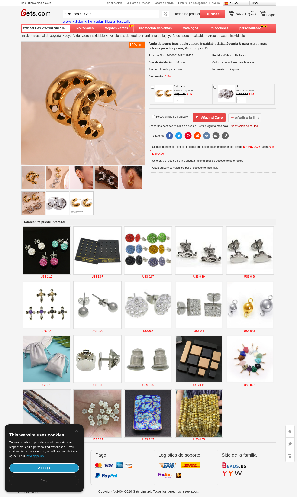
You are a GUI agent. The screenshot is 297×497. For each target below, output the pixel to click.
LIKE (290, 431)
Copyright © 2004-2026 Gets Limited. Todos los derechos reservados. (148, 491)
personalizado (250, 28)
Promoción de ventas (155, 28)
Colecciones (218, 28)
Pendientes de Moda (124, 36)
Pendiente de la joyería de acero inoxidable (173, 36)
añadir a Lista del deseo (209, 117)
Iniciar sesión (114, 3)
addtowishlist (244, 117)
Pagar (270, 15)
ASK (290, 444)
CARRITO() (245, 14)
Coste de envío (164, 3)
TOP (290, 456)
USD (255, 3)
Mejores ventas (116, 28)
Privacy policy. (35, 456)
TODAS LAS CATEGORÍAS (43, 28)
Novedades (85, 28)
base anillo (123, 21)
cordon (98, 21)
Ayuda (216, 3)
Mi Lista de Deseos (138, 3)
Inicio (26, 36)
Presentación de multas (243, 126)
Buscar (212, 14)
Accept (44, 468)
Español (234, 3)
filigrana (110, 21)
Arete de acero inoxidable (226, 36)
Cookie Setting (30, 492)
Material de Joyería (47, 36)
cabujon (78, 21)
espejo (67, 21)
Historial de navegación (192, 3)
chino (88, 21)
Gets (35, 12)
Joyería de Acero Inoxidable (85, 36)
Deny (44, 480)
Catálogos (190, 28)
